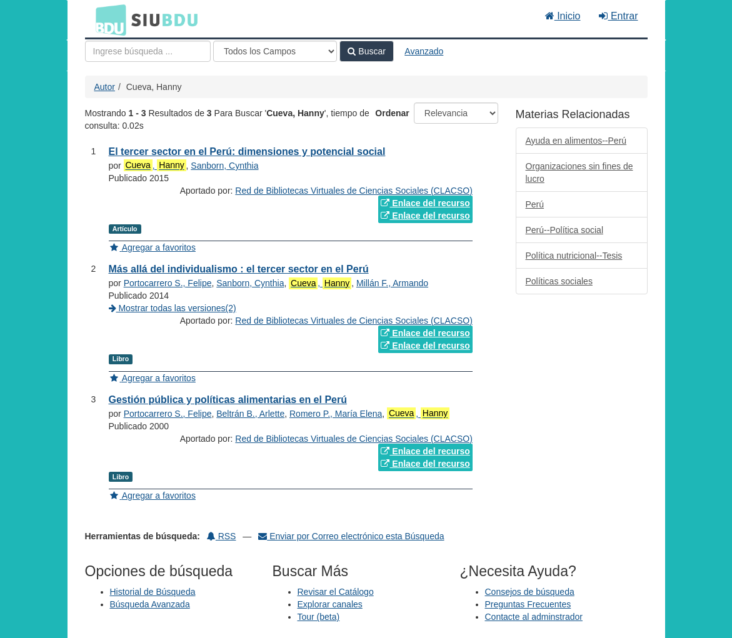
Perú (535, 204)
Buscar (366, 51)
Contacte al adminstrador (534, 617)
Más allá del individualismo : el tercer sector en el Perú (239, 269)
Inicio (563, 16)
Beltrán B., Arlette (250, 414)
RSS (221, 536)
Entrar (618, 16)
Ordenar (392, 113)
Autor (104, 87)
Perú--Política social (565, 230)
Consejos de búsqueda (529, 592)
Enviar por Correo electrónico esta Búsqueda (351, 536)
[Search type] (275, 51)
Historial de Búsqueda (153, 592)
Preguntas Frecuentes (528, 604)
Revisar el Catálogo (336, 592)
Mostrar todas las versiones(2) (172, 308)
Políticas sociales (559, 281)
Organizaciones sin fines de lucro (579, 172)
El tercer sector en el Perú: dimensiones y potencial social (247, 151)
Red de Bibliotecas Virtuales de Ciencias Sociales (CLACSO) (353, 191)
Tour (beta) (319, 617)
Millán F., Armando (392, 283)
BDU (107, 19)
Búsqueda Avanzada (150, 604)
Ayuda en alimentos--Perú (576, 141)
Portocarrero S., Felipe (168, 283)
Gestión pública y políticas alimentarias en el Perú (228, 399)
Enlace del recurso (425, 203)
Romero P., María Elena (335, 414)
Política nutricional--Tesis (574, 256)
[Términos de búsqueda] (148, 51)
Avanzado (423, 51)
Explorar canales (330, 604)
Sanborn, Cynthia (224, 166)
